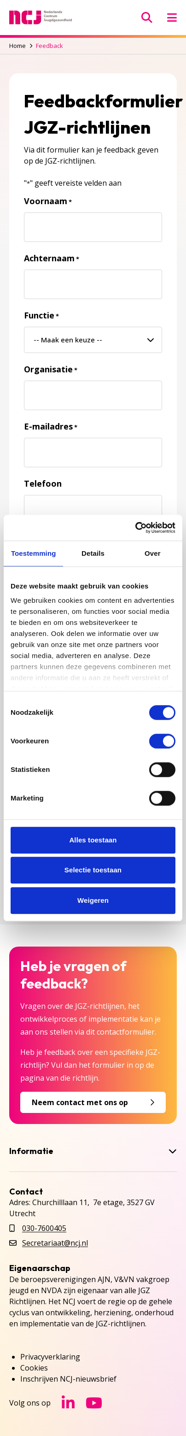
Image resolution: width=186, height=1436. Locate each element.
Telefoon (43, 483)
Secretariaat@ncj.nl (55, 1243)
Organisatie (50, 369)
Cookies (34, 1368)
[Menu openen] (172, 17)
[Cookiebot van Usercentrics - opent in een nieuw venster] (135, 528)
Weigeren (93, 900)
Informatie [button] (93, 1151)
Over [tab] (153, 553)
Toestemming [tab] (33, 553)
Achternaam (51, 258)
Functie (41, 315)
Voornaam (48, 201)
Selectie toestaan (93, 870)
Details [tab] (93, 553)
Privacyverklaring (50, 1357)
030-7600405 (44, 1228)
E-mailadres (50, 426)
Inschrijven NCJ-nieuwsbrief (68, 1379)
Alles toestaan (92, 840)
